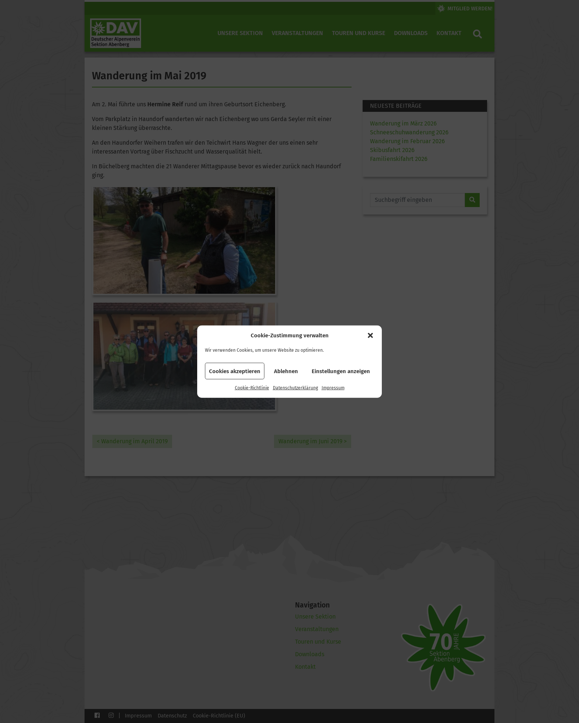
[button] (370, 335)
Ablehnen (286, 371)
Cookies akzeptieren (234, 371)
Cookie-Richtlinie (252, 387)
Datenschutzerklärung (295, 387)
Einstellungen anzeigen (341, 371)
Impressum (333, 387)
